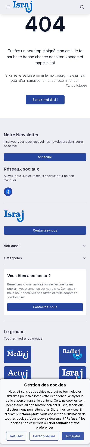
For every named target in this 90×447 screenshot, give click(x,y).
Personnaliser (44, 436)
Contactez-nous (45, 230)
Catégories (45, 258)
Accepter (72, 436)
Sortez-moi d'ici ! (45, 99)
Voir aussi (45, 246)
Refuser (16, 436)
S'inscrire (45, 157)
